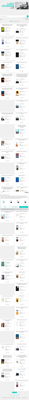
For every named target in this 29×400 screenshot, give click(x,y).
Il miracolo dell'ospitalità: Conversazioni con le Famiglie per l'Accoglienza (21, 356)
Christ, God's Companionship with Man (21, 50)
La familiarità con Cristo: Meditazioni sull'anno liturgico (22, 139)
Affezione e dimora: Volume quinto (7, 37)
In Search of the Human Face (7, 62)
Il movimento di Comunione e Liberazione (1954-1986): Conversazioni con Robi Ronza (7, 370)
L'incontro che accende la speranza (7, 259)
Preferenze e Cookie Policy (24, 397)
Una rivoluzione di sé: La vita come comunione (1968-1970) (22, 284)
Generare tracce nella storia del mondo (22, 188)
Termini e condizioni (18, 397)
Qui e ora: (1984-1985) (22, 369)
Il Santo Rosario (21, 295)
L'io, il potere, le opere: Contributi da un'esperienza (7, 212)
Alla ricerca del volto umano (21, 62)
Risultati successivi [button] (14, 392)
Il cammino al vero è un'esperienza (7, 175)
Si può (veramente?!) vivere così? (7, 138)
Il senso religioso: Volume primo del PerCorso (22, 89)
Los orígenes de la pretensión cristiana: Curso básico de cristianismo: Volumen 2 (22, 247)
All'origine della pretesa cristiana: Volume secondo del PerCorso (7, 25)
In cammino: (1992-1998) (21, 344)
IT (12, 396)
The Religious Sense (7, 49)
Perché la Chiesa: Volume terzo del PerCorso (21, 332)
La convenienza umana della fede (7, 295)
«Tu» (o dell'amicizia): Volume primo (22, 235)
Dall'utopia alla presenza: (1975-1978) (21, 260)
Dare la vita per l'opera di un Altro (21, 211)
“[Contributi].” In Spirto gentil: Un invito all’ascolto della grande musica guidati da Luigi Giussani (7, 188)
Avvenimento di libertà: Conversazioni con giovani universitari (21, 126)
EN (14, 396)
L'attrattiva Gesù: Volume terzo (22, 151)
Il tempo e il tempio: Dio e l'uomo (7, 235)
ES (16, 396)
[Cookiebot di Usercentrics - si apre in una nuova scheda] (25, 192)
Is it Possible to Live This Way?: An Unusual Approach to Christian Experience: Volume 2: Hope (7, 75)
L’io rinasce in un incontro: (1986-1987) (7, 152)
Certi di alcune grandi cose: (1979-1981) (22, 113)
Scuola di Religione (22, 272)
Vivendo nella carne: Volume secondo (22, 380)
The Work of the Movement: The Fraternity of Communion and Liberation (21, 25)
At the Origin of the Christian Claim (22, 37)
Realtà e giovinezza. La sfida (21, 319)
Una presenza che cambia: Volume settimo (21, 308)
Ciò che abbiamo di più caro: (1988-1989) (22, 101)
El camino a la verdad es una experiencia (7, 320)
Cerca (27, 16)
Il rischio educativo (22, 175)
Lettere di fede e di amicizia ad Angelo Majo (7, 272)
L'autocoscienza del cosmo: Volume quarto (21, 223)
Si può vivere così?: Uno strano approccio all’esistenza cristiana (7, 89)
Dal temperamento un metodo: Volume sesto (22, 163)
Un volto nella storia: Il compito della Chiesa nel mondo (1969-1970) (7, 113)
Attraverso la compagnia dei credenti (7, 344)
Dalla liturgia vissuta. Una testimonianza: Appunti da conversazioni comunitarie (7, 356)
